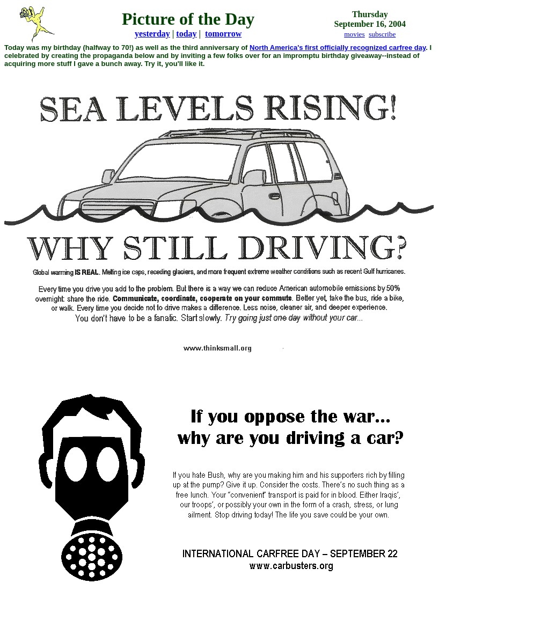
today (186, 33)
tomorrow (223, 33)
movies (354, 34)
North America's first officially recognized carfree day (338, 47)
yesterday (152, 33)
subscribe (382, 34)
